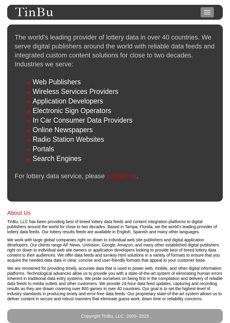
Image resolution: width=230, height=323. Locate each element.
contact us (122, 176)
